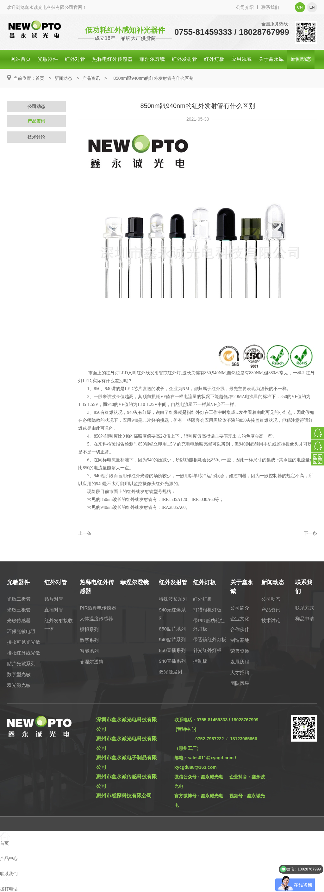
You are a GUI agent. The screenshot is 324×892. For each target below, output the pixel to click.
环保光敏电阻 (21, 631)
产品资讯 (91, 78)
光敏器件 (48, 59)
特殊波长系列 (173, 599)
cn (299, 7)
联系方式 (304, 607)
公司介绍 (245, 7)
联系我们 (270, 7)
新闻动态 (301, 59)
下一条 (310, 533)
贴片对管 (53, 599)
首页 (39, 78)
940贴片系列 (172, 639)
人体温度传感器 (96, 618)
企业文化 (239, 618)
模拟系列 (89, 629)
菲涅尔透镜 (152, 59)
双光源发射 (171, 671)
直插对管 (53, 609)
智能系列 (89, 651)
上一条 (84, 533)
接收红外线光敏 (23, 652)
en (312, 7)
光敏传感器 (19, 620)
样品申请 (304, 618)
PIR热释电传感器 (98, 607)
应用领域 (241, 59)
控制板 (200, 661)
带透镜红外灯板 (209, 639)
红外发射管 (184, 59)
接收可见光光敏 (23, 642)
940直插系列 (172, 661)
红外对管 (75, 59)
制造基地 (239, 640)
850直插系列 (172, 650)
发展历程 (239, 661)
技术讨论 (36, 137)
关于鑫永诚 (271, 59)
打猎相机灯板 (207, 609)
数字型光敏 (19, 674)
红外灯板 (214, 59)
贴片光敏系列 (21, 663)
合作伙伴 (239, 629)
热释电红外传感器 (112, 59)
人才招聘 (239, 672)
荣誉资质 (239, 651)
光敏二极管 (19, 599)
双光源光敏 (19, 685)
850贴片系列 (172, 628)
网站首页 (20, 59)
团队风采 (239, 683)
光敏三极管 (19, 609)
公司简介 (239, 607)
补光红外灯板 (207, 650)
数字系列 (89, 640)
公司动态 (36, 106)
